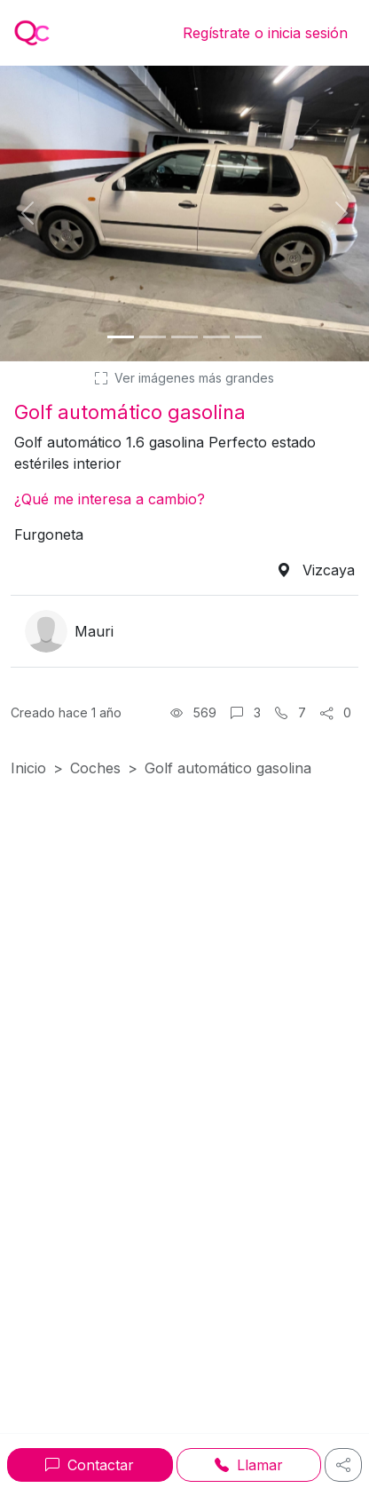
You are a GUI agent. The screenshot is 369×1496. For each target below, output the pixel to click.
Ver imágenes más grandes (184, 377)
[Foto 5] (248, 337)
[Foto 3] (184, 337)
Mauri (94, 631)
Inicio (28, 768)
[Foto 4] (216, 337)
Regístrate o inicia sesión (265, 33)
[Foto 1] (120, 337)
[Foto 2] (152, 337)
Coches (95, 768)
